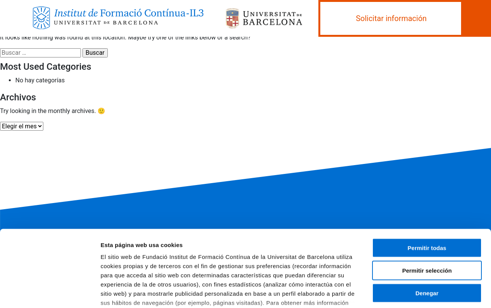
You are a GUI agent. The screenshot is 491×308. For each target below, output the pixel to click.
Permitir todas (427, 190)
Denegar (426, 234)
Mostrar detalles (412, 293)
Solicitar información (391, 18)
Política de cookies (230, 254)
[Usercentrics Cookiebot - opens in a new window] (49, 293)
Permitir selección (426, 212)
